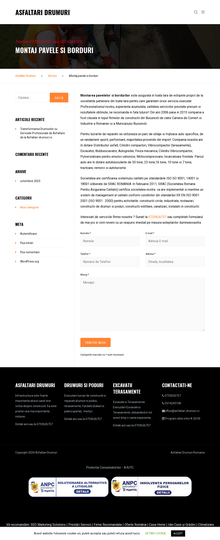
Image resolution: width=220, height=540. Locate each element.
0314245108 (173, 403)
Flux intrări (26, 243)
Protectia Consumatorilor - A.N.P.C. (110, 467)
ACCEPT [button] (178, 533)
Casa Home (157, 525)
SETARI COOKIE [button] (155, 533)
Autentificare (28, 233)
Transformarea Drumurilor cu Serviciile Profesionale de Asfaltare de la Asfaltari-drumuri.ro (42, 133)
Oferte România (135, 525)
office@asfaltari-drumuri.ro (182, 410)
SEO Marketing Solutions (48, 525)
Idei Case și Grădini (181, 525)
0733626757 (157, 217)
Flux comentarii (29, 252)
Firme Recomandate (108, 525)
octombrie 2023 (30, 181)
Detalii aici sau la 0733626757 (34, 424)
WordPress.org (29, 261)
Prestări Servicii (79, 525)
